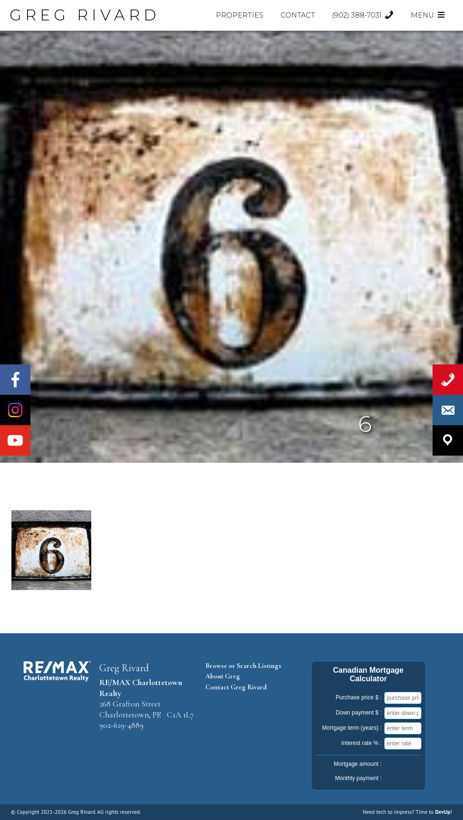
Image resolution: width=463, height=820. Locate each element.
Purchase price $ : (359, 697)
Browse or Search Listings (243, 666)
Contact (297, 15)
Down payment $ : (359, 712)
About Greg (222, 676)
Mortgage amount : (358, 764)
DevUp (442, 811)
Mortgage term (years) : (351, 728)
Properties (239, 15)
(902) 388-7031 (363, 15)
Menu (428, 15)
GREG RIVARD (85, 15)
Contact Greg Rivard (236, 687)
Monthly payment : (358, 778)
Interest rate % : (361, 743)
